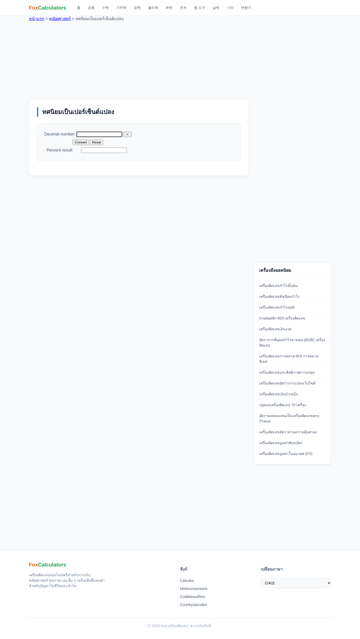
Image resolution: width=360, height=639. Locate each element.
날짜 (216, 8)
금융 (91, 8)
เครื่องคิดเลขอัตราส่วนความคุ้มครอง (288, 432)
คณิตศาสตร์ (60, 19)
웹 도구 (199, 8)
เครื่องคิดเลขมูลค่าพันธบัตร (281, 443)
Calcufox (187, 581)
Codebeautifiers (192, 597)
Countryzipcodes (193, 605)
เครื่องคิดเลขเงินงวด (275, 329)
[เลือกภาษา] (296, 583)
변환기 (246, 8)
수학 (105, 8)
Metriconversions (194, 589)
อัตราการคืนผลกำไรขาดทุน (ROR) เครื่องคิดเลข (292, 342)
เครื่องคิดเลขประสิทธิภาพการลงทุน (287, 372)
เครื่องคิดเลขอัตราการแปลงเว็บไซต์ (287, 383)
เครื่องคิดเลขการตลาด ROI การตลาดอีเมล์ (289, 359)
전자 (183, 8)
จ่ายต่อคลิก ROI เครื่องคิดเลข (282, 318)
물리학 (153, 8)
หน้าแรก (36, 19)
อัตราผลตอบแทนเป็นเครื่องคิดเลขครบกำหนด (289, 418)
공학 (137, 8)
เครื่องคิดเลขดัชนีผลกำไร (279, 296)
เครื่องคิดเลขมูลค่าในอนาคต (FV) (285, 454)
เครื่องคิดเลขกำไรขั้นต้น (278, 286)
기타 (230, 8)
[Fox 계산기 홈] (47, 8)
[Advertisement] (180, 58)
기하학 (121, 8)
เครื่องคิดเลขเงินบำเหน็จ (278, 394)
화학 (169, 8)
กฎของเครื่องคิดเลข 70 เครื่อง (282, 405)
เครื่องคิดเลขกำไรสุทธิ (277, 307)
